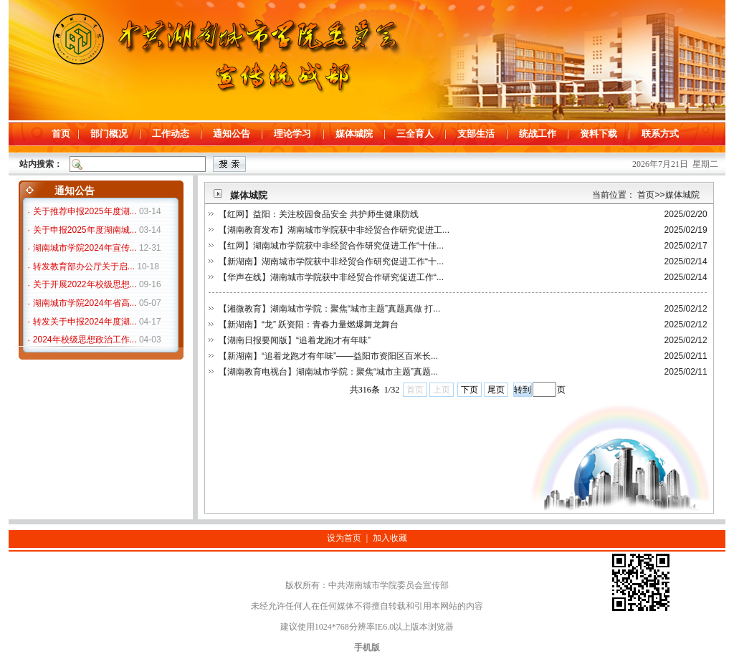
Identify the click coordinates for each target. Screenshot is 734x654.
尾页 (496, 390)
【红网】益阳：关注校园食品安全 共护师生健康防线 (319, 214)
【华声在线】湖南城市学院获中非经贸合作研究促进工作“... (331, 277)
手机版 (367, 648)
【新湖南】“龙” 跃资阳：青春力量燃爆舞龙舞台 (309, 324)
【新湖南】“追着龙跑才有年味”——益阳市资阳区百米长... (328, 356)
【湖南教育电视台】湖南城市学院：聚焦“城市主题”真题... (328, 372)
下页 (469, 390)
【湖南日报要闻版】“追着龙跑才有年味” (295, 340)
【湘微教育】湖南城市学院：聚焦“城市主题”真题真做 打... (329, 309)
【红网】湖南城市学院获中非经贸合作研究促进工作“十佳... (331, 246)
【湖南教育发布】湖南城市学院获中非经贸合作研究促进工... (334, 230)
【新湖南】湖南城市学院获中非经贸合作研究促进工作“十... (331, 261)
